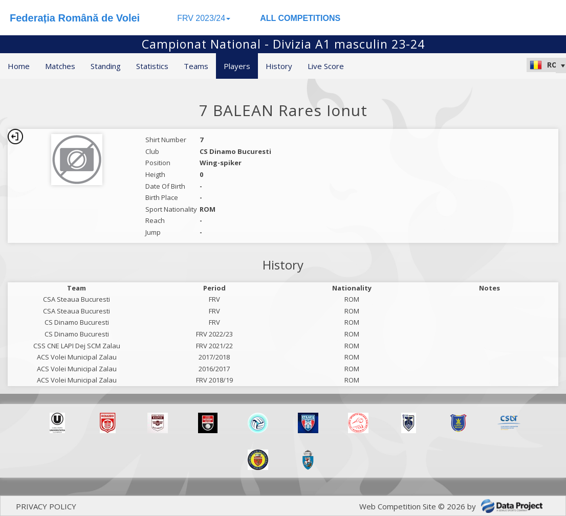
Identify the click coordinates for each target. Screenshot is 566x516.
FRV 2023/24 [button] (203, 18)
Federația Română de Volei (75, 18)
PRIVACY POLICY (46, 506)
